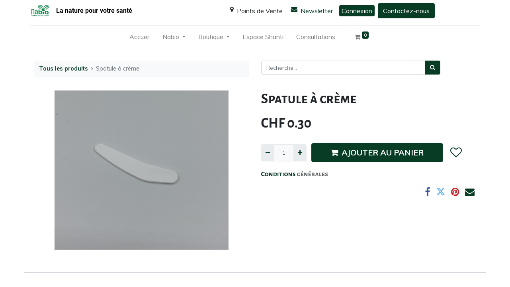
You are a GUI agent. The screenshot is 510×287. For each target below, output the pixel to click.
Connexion (357, 11)
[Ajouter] (300, 152)
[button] (456, 153)
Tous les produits (63, 68)
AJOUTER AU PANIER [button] (377, 152)
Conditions (279, 174)
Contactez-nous (406, 11)
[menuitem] (139, 38)
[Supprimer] (267, 152)
